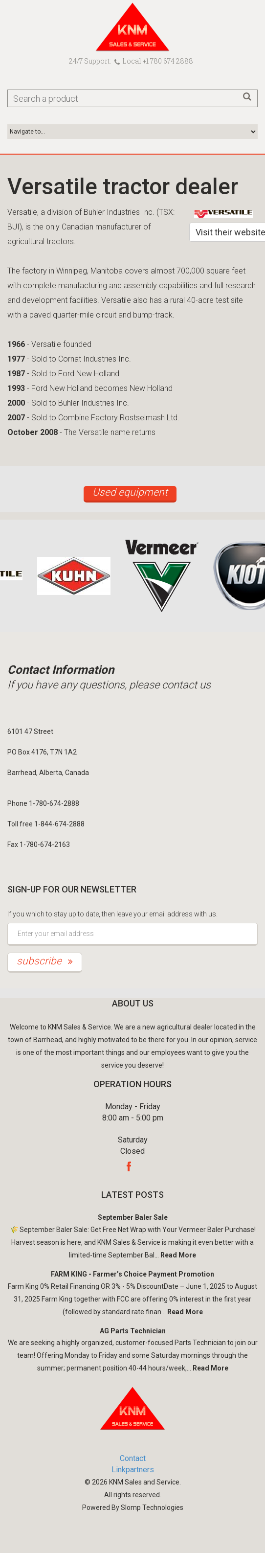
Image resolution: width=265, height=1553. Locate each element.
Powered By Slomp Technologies (132, 1507)
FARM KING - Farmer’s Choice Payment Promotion (132, 1274)
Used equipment (130, 492)
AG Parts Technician (133, 1331)
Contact (133, 1458)
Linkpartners (132, 1469)
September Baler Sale (133, 1217)
